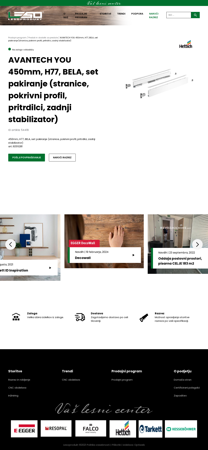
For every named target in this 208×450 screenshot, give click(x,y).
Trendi (121, 13)
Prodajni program (81, 15)
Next (197, 244)
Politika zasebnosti (98, 445)
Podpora (137, 13)
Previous (10, 244)
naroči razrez (153, 15)
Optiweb (139, 445)
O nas (65, 15)
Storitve (105, 13)
